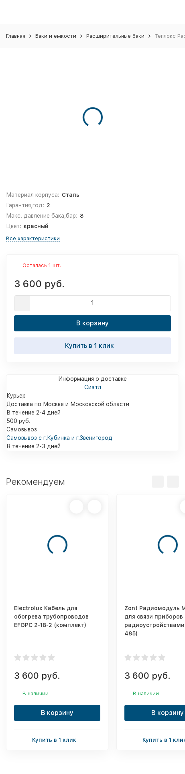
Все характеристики (33, 238)
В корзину (92, 323)
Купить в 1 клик (92, 345)
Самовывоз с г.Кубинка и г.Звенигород (59, 438)
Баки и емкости (55, 36)
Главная (15, 36)
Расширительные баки (115, 36)
